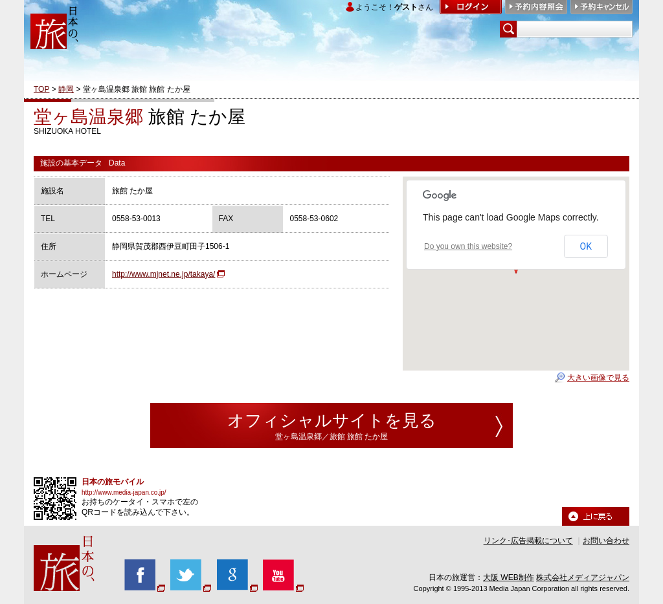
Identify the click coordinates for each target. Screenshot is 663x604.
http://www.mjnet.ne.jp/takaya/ (163, 274)
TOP (41, 89)
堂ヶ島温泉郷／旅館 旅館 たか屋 (331, 436)
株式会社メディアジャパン (582, 577)
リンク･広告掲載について (528, 540)
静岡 (66, 89)
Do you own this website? (468, 246)
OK (586, 246)
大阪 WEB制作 (508, 577)
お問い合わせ (606, 540)
